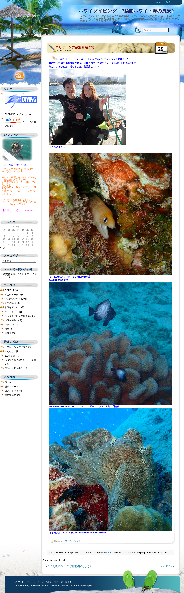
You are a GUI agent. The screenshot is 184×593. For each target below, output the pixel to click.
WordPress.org (12, 395)
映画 (7, 328)
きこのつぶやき (13, 298)
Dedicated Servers (39, 585)
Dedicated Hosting (59, 585)
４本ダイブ (166, 566)
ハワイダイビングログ (72, 541)
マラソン (9, 324)
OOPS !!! (9, 290)
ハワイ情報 (10, 320)
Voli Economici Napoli (81, 585)
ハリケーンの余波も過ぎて (74, 47)
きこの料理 (10, 303)
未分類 (8, 333)
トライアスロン (13, 307)
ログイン (9, 382)
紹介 (168, 2)
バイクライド (11, 311)
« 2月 (3, 247)
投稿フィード (11, 386)
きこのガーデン (13, 294)
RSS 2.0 (108, 552)
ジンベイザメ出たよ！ (16, 368)
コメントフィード (14, 390)
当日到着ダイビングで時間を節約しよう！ (70, 566)
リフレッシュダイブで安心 (18, 347)
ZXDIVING (67, 50)
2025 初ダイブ (12, 355)
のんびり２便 (11, 351)
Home (157, 2)
